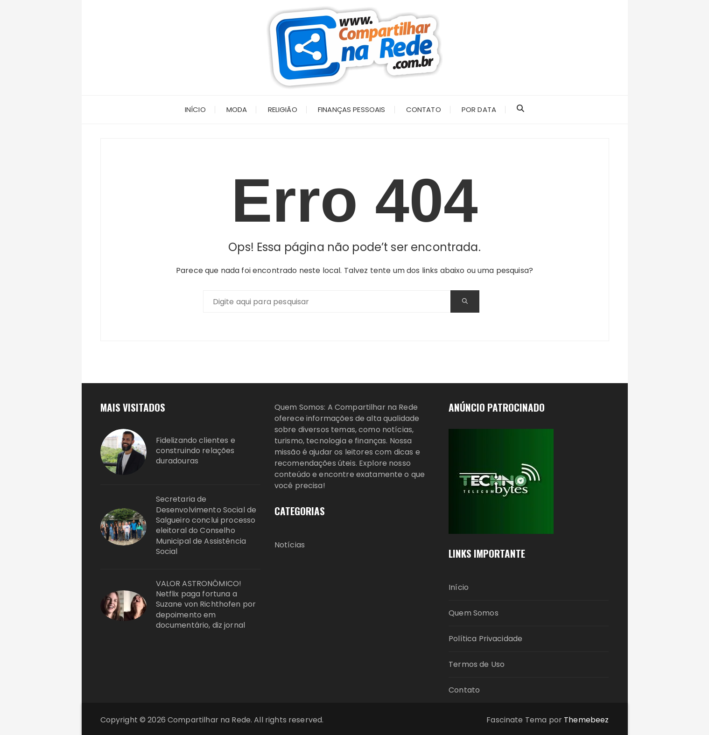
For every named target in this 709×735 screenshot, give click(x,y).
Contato (464, 690)
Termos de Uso (477, 664)
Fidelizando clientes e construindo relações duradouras (195, 451)
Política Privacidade (485, 638)
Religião (282, 109)
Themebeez (586, 719)
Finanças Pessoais (352, 109)
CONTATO (423, 109)
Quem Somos (473, 613)
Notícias (289, 544)
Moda (236, 109)
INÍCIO (195, 109)
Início (459, 587)
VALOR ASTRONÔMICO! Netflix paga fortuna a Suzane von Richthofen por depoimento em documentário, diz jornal (206, 605)
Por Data (479, 109)
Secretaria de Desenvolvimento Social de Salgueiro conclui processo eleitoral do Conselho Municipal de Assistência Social (206, 525)
